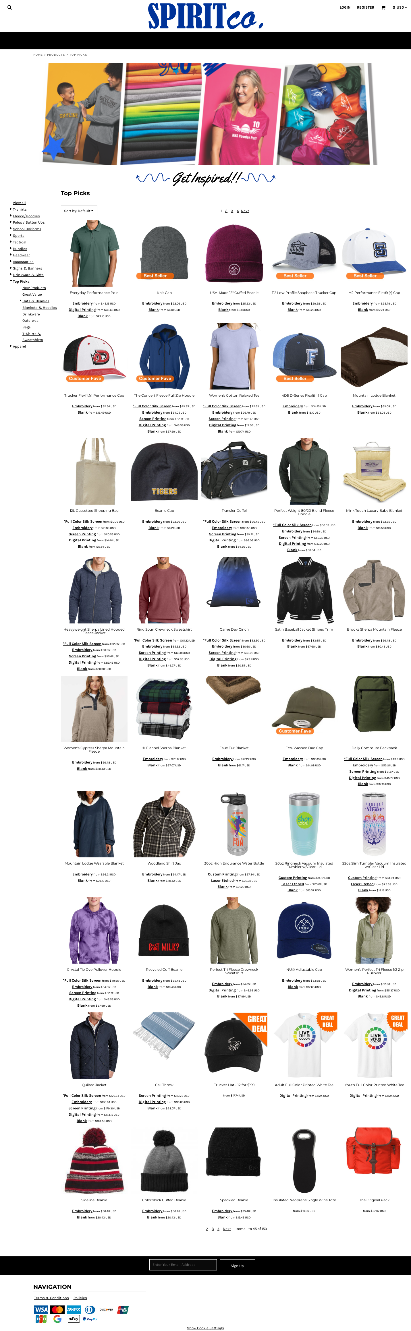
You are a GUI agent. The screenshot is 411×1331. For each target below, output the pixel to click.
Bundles (20, 249)
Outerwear (31, 320)
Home (38, 55)
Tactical (19, 242)
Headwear (21, 255)
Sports (18, 235)
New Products (34, 288)
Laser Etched (222, 880)
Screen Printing (153, 418)
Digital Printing (82, 309)
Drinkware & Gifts (28, 275)
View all (19, 203)
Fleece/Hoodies (26, 216)
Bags (26, 327)
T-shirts (20, 209)
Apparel (19, 346)
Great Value (32, 294)
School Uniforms (27, 229)
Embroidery (82, 303)
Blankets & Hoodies (39, 307)
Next (245, 211)
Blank (83, 316)
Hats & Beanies (35, 301)
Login (345, 7)
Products (56, 55)
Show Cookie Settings (205, 1328)
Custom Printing (222, 874)
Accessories (23, 261)
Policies (80, 1298)
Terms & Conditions (51, 1298)
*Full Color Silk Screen (152, 406)
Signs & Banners (27, 268)
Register (365, 7)
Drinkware (31, 314)
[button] (9, 7)
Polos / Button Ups (29, 222)
